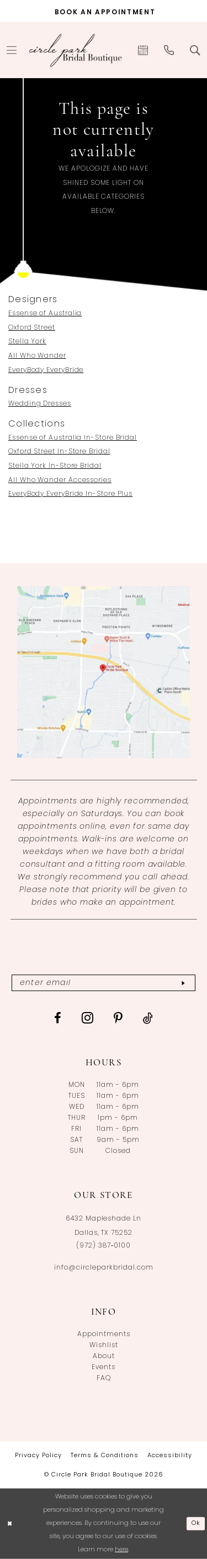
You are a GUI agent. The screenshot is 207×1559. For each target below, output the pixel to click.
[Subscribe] (183, 983)
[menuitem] (143, 50)
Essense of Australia (45, 313)
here (121, 1550)
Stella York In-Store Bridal (55, 466)
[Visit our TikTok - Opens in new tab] (148, 1018)
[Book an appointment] (103, 11)
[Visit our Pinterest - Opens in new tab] (118, 1018)
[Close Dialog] (9, 1524)
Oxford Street (31, 328)
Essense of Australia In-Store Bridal (72, 438)
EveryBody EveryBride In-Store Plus (70, 494)
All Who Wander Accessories (60, 480)
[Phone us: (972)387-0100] (169, 50)
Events (103, 1367)
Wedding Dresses (39, 404)
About (104, 1356)
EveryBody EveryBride (45, 370)
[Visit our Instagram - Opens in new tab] (88, 1017)
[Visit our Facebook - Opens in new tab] (58, 1018)
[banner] (75, 50)
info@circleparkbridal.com (103, 1268)
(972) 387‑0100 (103, 1246)
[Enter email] (104, 983)
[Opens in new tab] (103, 672)
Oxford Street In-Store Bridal (59, 451)
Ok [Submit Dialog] (196, 1523)
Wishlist (103, 1345)
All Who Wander (37, 356)
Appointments (103, 1334)
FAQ (104, 1378)
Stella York (27, 341)
